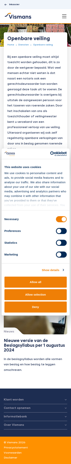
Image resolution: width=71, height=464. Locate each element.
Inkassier (12, 4)
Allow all (35, 282)
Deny (35, 307)
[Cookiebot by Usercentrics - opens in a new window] (50, 153)
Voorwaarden (13, 452)
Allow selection (35, 294)
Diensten (23, 45)
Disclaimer (10, 457)
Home (10, 45)
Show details (50, 270)
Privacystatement (16, 447)
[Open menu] (64, 16)
